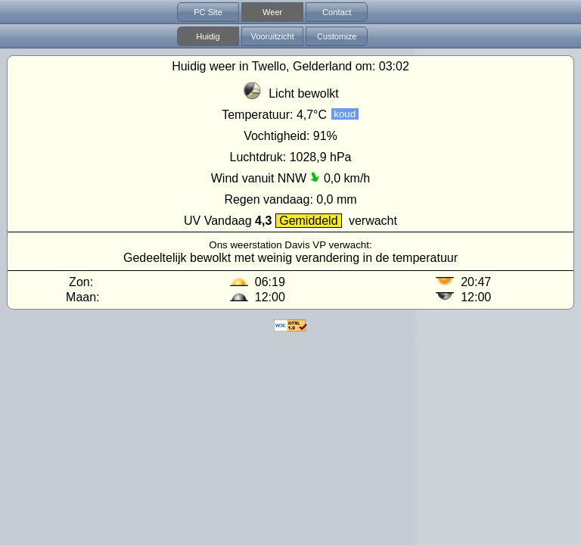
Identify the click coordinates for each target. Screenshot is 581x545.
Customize (336, 36)
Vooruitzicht (272, 36)
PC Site (208, 12)
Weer (272, 12)
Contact (336, 12)
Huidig (208, 36)
